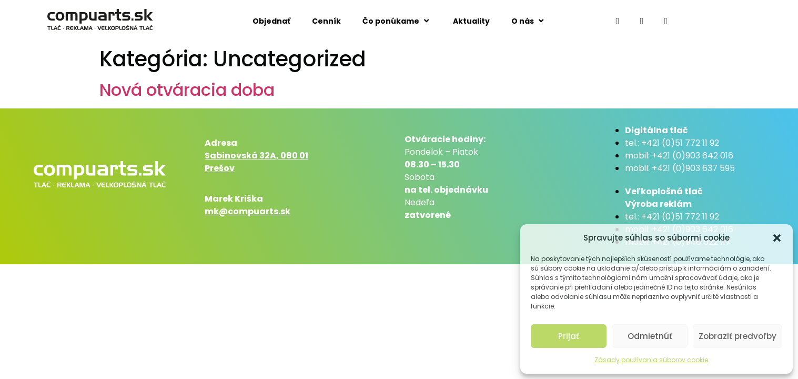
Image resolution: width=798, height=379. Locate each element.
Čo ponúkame (396, 21)
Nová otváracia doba (187, 90)
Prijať (568, 336)
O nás (528, 21)
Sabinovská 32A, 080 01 (256, 155)
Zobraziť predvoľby (737, 336)
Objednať (271, 21)
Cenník (326, 21)
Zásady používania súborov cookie (651, 359)
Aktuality (471, 21)
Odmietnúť (650, 336)
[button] (777, 238)
